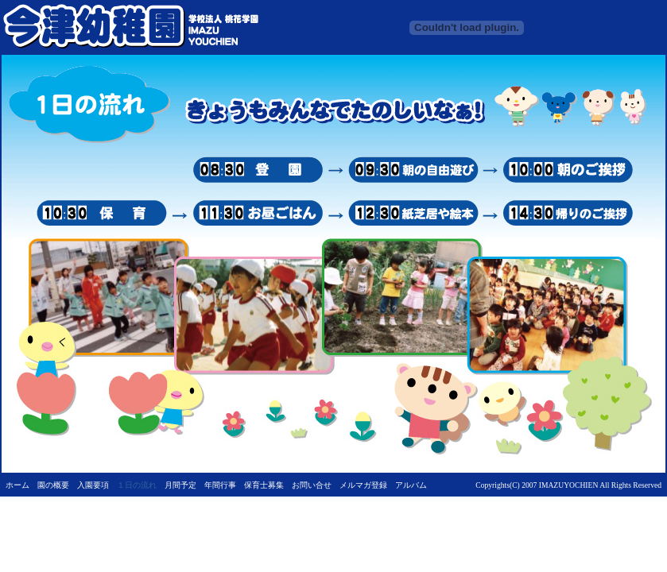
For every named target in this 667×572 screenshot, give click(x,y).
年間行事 (220, 485)
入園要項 (93, 485)
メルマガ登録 (363, 485)
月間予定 (180, 485)
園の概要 (53, 485)
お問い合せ (312, 485)
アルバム (411, 485)
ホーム (17, 485)
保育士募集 (264, 485)
